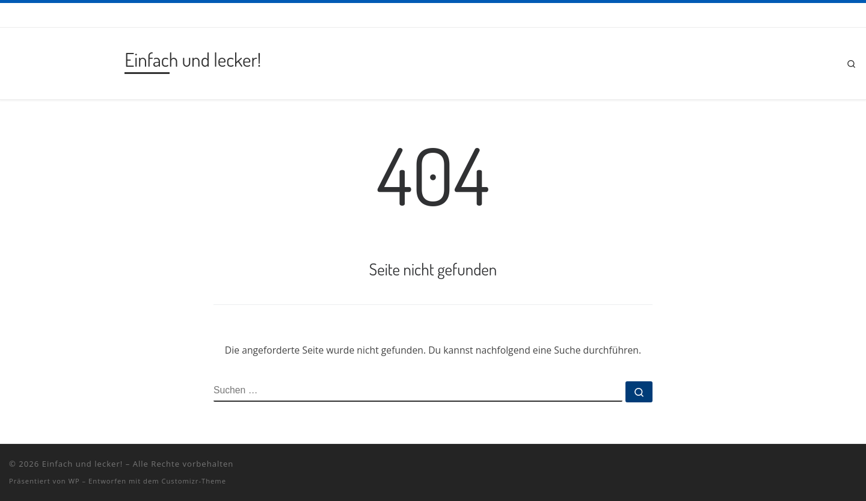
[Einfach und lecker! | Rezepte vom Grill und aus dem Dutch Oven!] (64, 60)
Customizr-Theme (193, 480)
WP (74, 480)
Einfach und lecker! (82, 463)
